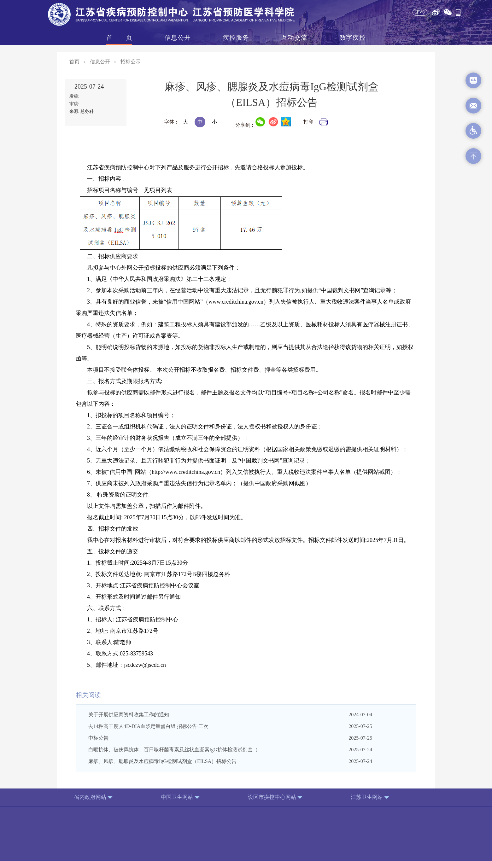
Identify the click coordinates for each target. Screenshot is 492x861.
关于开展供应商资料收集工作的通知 (128, 714)
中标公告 (98, 738)
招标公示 (130, 61)
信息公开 (177, 37)
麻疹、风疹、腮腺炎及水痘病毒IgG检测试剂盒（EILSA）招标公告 (162, 761)
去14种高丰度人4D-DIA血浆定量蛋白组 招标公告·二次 (148, 726)
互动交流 (294, 37)
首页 (119, 37)
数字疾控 (353, 37)
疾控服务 (236, 37)
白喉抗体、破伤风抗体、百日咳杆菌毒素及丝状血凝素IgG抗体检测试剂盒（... (174, 749)
